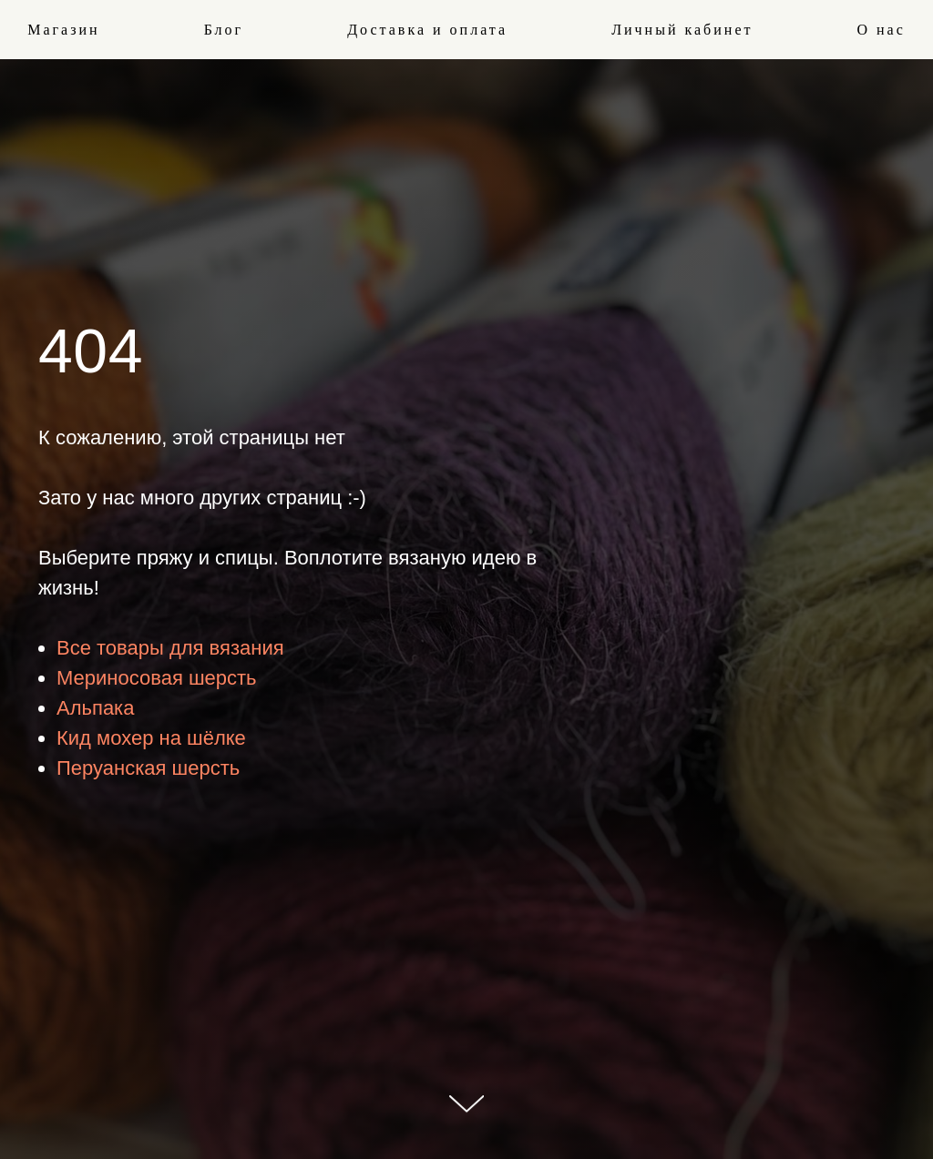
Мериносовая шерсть (156, 677)
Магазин (63, 29)
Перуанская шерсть (148, 768)
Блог (224, 29)
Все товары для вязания (170, 647)
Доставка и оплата (427, 29)
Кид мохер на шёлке (151, 738)
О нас (880, 29)
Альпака (95, 707)
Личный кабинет (682, 29)
